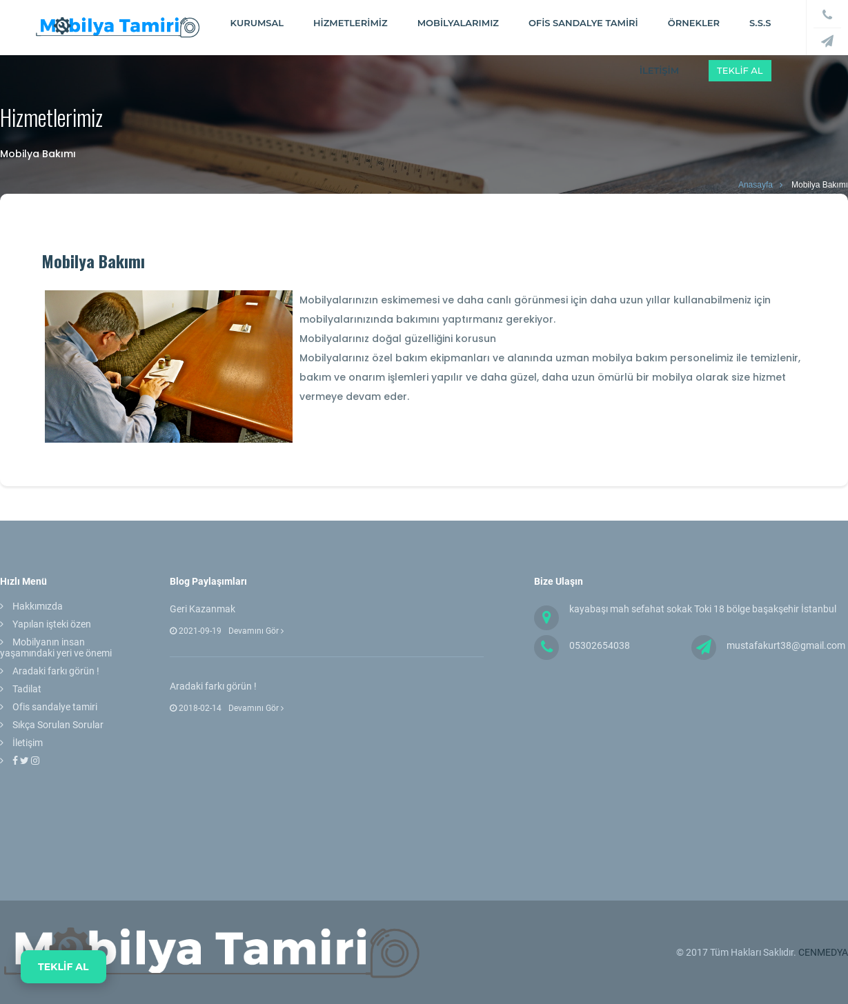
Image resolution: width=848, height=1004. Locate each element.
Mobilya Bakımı (819, 185)
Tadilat (26, 688)
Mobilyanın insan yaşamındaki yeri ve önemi (56, 647)
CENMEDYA (823, 952)
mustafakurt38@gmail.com (786, 645)
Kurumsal (257, 22)
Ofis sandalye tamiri (54, 706)
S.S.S (760, 22)
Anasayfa (755, 185)
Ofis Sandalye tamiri (583, 22)
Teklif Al (739, 70)
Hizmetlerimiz (350, 22)
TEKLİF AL (63, 967)
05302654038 (599, 645)
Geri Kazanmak (202, 608)
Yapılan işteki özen (51, 624)
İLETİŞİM (659, 70)
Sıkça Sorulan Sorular (57, 724)
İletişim (27, 742)
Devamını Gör (256, 631)
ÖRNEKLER (694, 22)
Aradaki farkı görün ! (55, 670)
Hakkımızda (37, 606)
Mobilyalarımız (458, 22)
